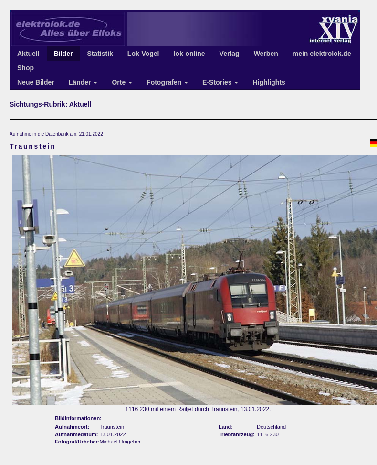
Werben (266, 53)
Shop (25, 68)
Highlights (268, 82)
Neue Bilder (35, 82)
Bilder (63, 53)
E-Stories (220, 82)
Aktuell (28, 53)
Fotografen (167, 82)
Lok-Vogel (143, 53)
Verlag (230, 53)
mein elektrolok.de (322, 53)
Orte (122, 82)
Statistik (100, 53)
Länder (83, 82)
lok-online (189, 53)
